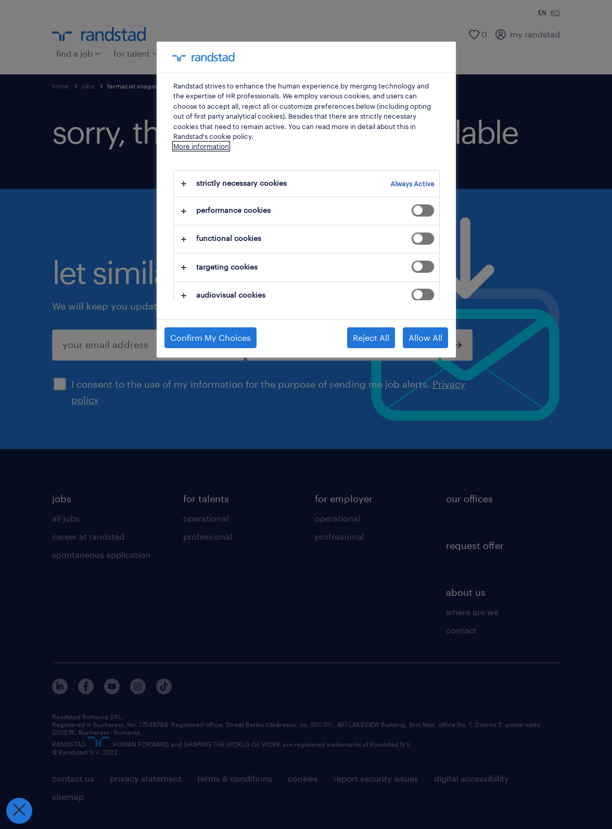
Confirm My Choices (210, 337)
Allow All (425, 337)
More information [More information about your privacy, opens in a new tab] (201, 146)
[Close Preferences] (18, 811)
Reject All (371, 337)
